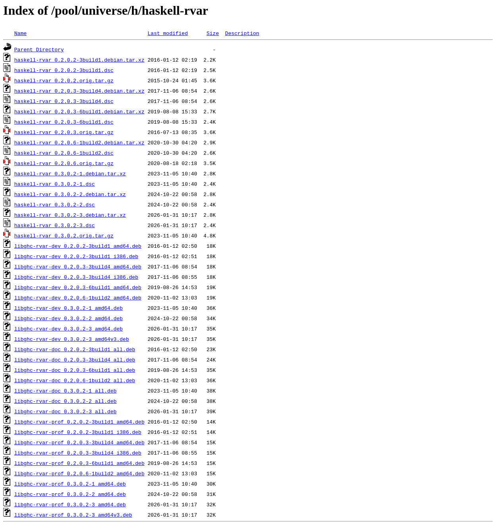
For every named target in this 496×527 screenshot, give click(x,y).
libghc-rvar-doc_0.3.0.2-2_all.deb (65, 400)
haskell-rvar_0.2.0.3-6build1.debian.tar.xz (79, 111)
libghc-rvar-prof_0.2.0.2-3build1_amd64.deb (79, 421)
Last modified (167, 33)
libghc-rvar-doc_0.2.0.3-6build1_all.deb (74, 369)
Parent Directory (39, 49)
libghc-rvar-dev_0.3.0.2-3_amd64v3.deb (71, 338)
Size (212, 33)
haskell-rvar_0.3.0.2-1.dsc (54, 183)
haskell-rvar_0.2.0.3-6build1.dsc (64, 121)
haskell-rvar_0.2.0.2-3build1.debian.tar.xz (79, 59)
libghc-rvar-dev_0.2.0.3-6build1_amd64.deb (77, 287)
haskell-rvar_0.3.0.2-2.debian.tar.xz (70, 194)
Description (242, 33)
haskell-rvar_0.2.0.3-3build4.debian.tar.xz (79, 90)
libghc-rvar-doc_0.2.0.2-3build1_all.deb (74, 349)
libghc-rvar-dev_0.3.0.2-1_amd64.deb (68, 307)
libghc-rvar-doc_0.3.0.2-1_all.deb (65, 390)
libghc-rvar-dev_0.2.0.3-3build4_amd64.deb (77, 266)
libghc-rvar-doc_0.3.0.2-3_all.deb (65, 411)
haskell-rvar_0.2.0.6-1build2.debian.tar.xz (79, 142)
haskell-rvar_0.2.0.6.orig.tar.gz (64, 163)
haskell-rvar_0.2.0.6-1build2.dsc (64, 152)
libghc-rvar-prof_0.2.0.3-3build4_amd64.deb (79, 442)
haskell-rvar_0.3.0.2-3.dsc (54, 225)
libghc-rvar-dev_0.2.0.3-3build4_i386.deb (76, 276)
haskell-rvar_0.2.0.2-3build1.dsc (64, 70)
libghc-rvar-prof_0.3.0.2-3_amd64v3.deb (73, 514)
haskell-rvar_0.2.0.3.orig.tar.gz (64, 132)
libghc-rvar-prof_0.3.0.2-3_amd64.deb (70, 504)
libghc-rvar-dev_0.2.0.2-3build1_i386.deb (76, 256)
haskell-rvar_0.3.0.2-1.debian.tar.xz (70, 173)
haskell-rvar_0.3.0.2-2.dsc (54, 204)
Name (20, 33)
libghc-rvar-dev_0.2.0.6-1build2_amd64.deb (77, 297)
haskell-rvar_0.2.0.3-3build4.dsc (64, 101)
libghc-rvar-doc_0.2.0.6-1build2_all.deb (74, 380)
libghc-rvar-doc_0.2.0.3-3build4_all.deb (74, 359)
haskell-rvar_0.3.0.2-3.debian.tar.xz (70, 214)
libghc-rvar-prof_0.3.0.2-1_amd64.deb (70, 483)
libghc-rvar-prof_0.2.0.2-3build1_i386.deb (77, 432)
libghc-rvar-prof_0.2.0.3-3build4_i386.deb (77, 452)
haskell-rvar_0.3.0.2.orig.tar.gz (64, 235)
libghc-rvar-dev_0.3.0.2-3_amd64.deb (68, 328)
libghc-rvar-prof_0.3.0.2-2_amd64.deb (70, 494)
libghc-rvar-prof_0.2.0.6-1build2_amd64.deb (79, 473)
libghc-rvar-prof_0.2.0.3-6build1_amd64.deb (79, 463)
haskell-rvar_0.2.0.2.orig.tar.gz (64, 80)
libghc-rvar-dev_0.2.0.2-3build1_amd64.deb (77, 245)
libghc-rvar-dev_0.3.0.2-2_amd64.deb (68, 318)
